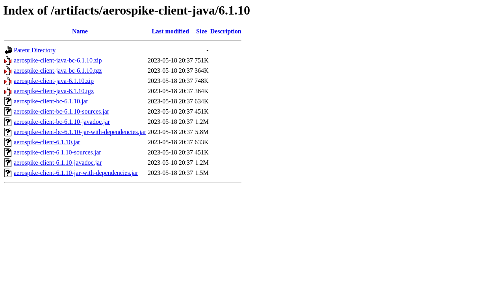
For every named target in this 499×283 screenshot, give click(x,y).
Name (80, 31)
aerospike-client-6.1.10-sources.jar (57, 152)
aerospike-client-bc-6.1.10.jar (51, 101)
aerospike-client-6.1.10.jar (47, 142)
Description (225, 31)
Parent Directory (35, 50)
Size (201, 31)
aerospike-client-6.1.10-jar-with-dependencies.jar (76, 172)
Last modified (170, 31)
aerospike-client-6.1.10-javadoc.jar (58, 162)
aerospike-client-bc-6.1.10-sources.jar (61, 111)
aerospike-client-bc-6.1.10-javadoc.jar (62, 121)
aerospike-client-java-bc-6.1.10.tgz (58, 70)
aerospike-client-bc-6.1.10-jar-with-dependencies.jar (80, 132)
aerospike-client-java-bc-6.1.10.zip (58, 60)
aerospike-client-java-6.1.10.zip (54, 80)
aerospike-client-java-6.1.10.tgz (54, 91)
